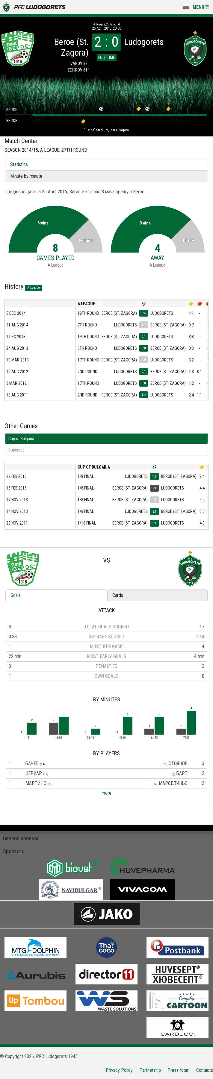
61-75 (154, 737)
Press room (178, 1070)
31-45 (90, 737)
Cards (117, 595)
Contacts (204, 1070)
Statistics (19, 164)
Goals (15, 595)
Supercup (16, 450)
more (106, 793)
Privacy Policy (119, 1070)
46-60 (122, 737)
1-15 (26, 737)
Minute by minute (26, 176)
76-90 (186, 737)
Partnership (150, 1070)
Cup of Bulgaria (21, 438)
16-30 (58, 737)
